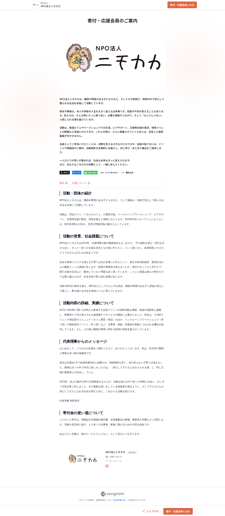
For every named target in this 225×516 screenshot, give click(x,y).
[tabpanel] (112, 313)
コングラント (119, 500)
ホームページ (115, 460)
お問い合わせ (115, 456)
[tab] (63, 183)
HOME (63, 183)
